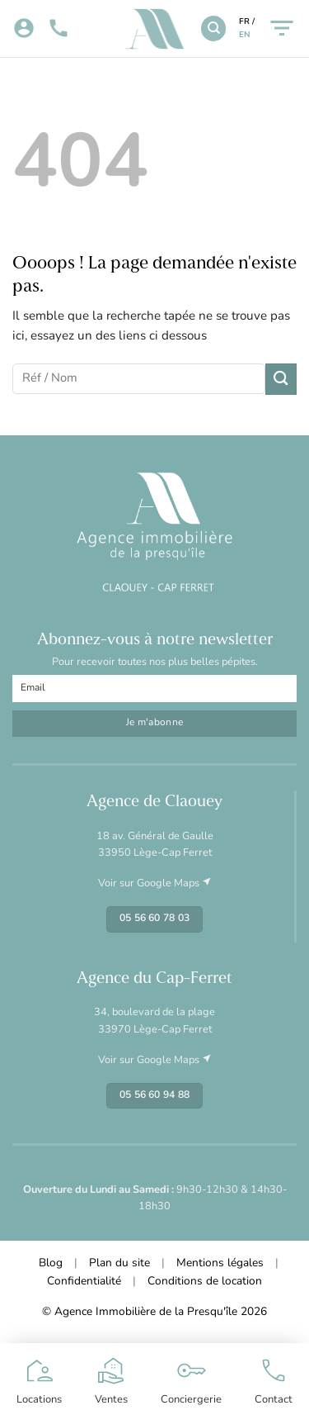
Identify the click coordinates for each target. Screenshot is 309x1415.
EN (244, 35)
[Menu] (282, 28)
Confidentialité (84, 1281)
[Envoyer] (281, 378)
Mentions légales (220, 1263)
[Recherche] (213, 28)
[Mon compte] (23, 29)
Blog (51, 1263)
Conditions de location (204, 1281)
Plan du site (119, 1263)
